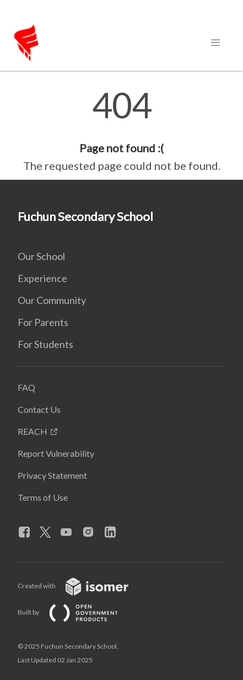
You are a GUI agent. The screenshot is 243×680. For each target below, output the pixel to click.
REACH (32, 431)
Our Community (52, 300)
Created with (82, 586)
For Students (45, 344)
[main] (121, 130)
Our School (41, 256)
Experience (42, 278)
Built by (77, 612)
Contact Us (39, 409)
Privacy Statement (52, 475)
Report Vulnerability (56, 453)
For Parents (43, 322)
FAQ (26, 387)
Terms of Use (43, 497)
